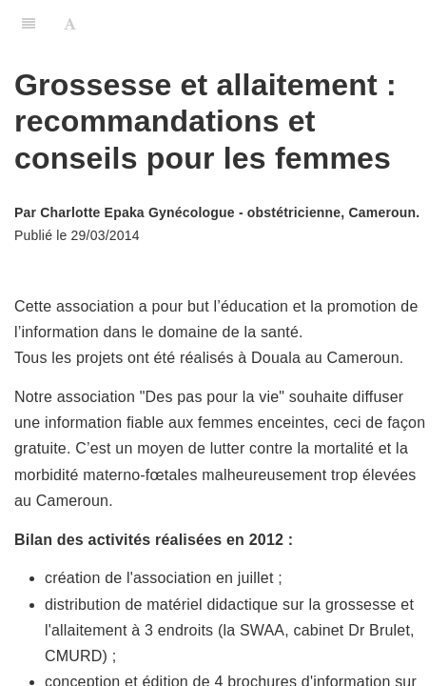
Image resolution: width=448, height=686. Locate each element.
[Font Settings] (69, 24)
